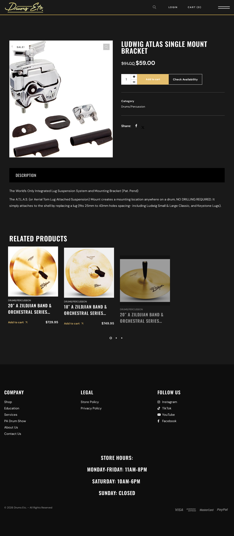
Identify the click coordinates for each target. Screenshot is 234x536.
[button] (106, 47)
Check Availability (185, 79)
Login (173, 7)
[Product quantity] (129, 79)
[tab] (117, 175)
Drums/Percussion (133, 106)
